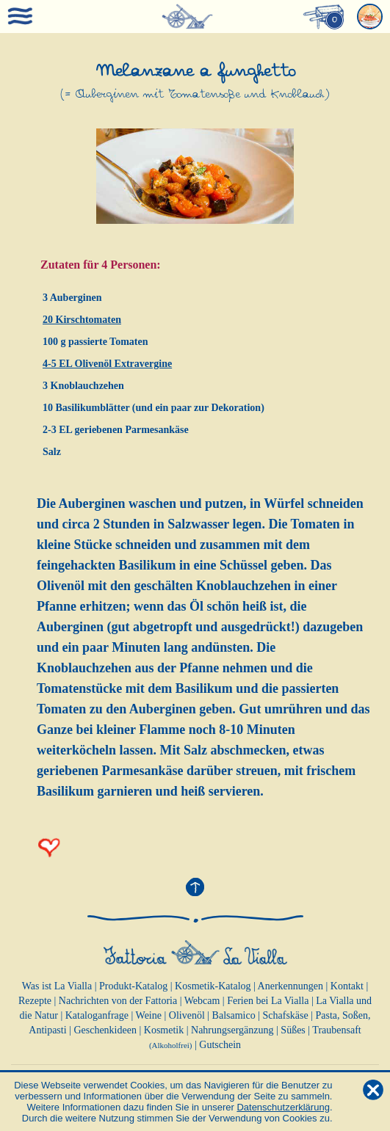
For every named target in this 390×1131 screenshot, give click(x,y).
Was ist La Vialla (57, 986)
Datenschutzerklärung (282, 1107)
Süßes (293, 1030)
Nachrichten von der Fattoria (118, 1000)
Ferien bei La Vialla (267, 1000)
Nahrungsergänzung (232, 1030)
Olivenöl (187, 1015)
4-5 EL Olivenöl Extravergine (107, 363)
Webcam (202, 1000)
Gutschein (220, 1044)
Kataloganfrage (97, 1015)
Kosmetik (164, 1030)
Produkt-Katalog (133, 986)
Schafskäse (285, 1015)
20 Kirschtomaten (82, 319)
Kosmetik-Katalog (212, 986)
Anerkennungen (290, 986)
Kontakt (347, 986)
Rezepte (34, 1000)
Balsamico (234, 1015)
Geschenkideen (105, 1030)
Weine (149, 1015)
